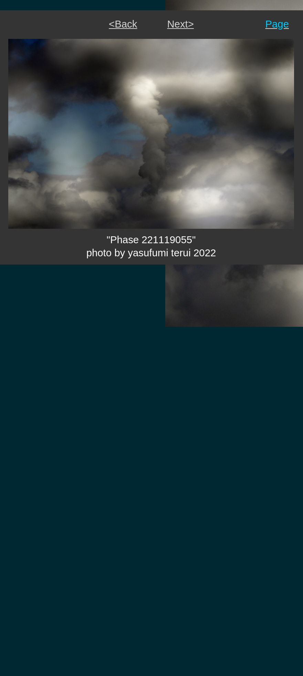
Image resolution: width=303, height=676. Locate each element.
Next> (180, 24)
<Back (123, 24)
